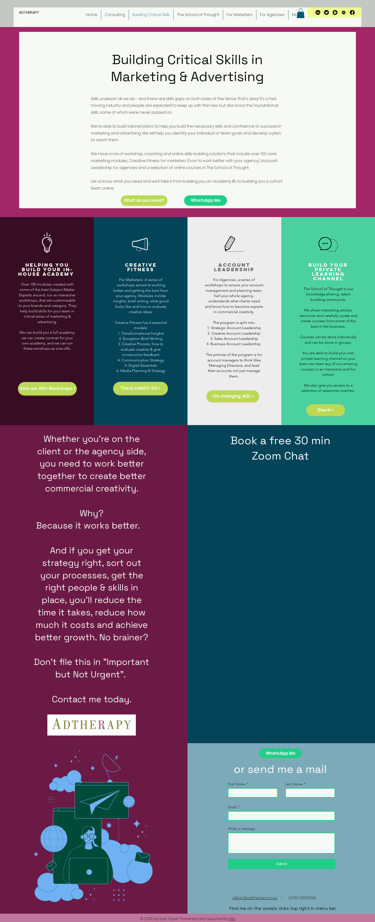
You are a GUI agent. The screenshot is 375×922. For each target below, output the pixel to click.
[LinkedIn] (317, 12)
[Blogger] (335, 12)
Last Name (294, 784)
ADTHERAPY (29, 12)
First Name (236, 784)
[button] (301, 13)
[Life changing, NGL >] (232, 396)
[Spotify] (343, 12)
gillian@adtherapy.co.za (254, 898)
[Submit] (281, 864)
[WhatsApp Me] (205, 200)
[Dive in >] (325, 410)
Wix (232, 919)
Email (232, 807)
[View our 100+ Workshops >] (47, 388)
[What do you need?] (144, 200)
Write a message (241, 828)
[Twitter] (326, 12)
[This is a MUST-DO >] (140, 388)
